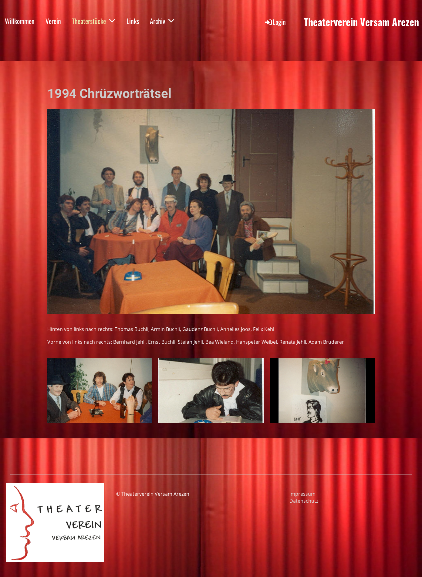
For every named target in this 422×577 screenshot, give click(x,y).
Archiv (162, 21)
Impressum (302, 494)
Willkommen (20, 21)
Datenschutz (303, 501)
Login (275, 22)
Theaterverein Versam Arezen (361, 22)
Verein (53, 21)
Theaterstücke (94, 21)
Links (133, 21)
